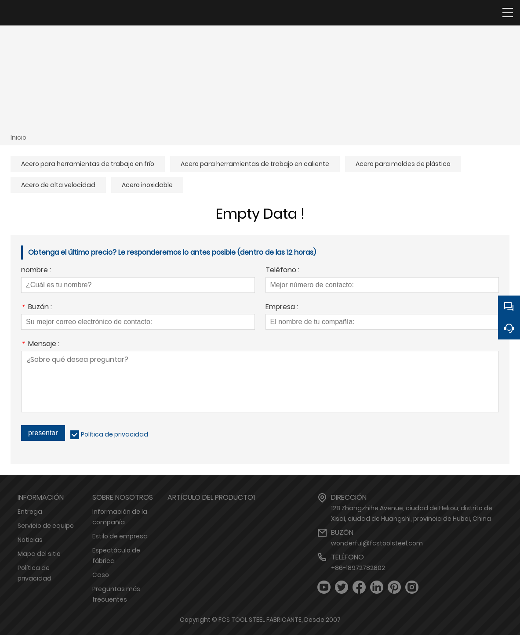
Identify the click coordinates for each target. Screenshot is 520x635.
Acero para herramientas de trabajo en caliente (255, 163)
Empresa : (281, 307)
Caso (100, 574)
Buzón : (36, 307)
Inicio (18, 137)
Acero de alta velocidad (58, 184)
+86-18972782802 (358, 567)
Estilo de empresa (120, 536)
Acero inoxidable (147, 184)
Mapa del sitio (39, 553)
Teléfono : (282, 271)
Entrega (30, 511)
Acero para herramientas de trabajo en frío (87, 163)
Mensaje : (40, 344)
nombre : (36, 271)
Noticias (30, 539)
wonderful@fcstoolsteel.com (377, 543)
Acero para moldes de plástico (403, 163)
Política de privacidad (114, 434)
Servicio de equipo (46, 525)
